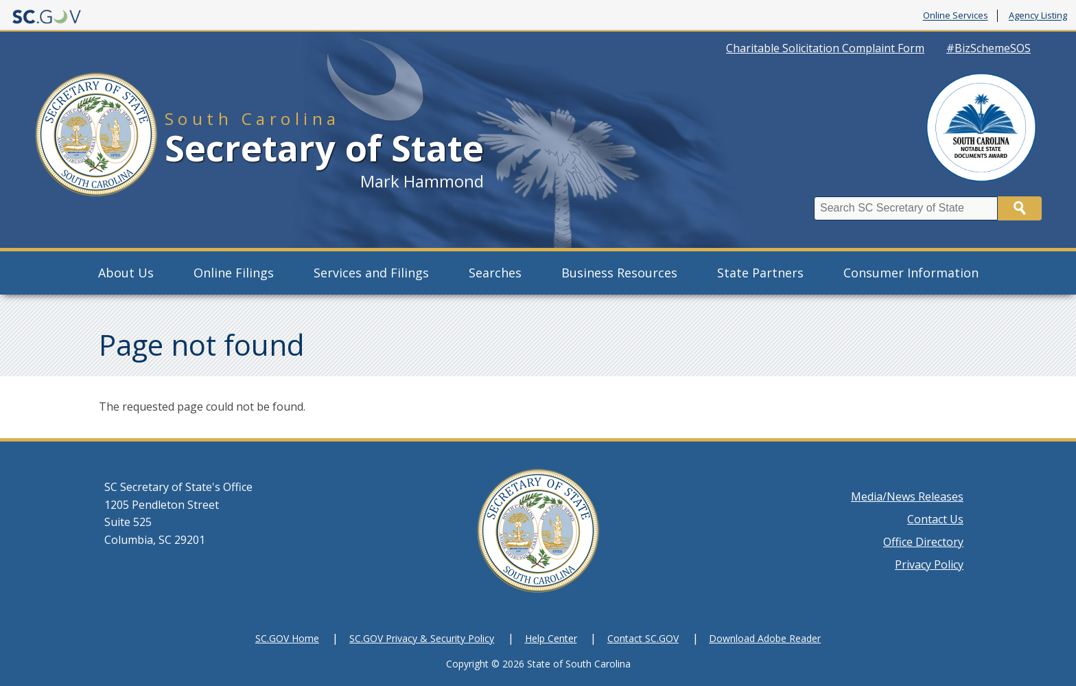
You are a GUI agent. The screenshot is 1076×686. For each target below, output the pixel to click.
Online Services (955, 16)
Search (1020, 208)
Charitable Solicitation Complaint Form (825, 48)
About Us (126, 272)
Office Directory (923, 541)
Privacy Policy (929, 564)
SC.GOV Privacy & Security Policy (421, 638)
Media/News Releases (907, 496)
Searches (495, 272)
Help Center (551, 638)
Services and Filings (371, 272)
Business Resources (619, 272)
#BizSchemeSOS (988, 48)
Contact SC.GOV (643, 638)
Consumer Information (911, 272)
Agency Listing (1038, 16)
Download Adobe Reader (765, 638)
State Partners (760, 272)
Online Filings (234, 272)
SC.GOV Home (287, 638)
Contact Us (935, 519)
